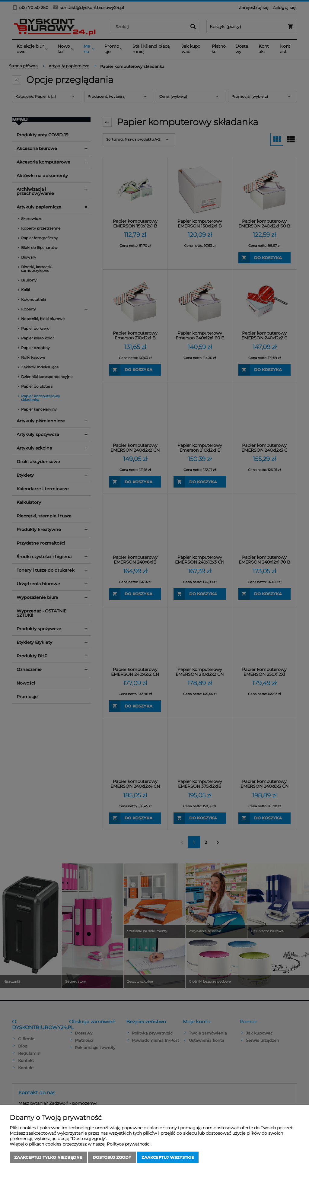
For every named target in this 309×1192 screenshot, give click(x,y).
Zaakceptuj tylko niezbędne (48, 1157)
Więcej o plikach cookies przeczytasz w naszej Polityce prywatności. (80, 1144)
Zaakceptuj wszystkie (168, 1157)
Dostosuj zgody (112, 1157)
